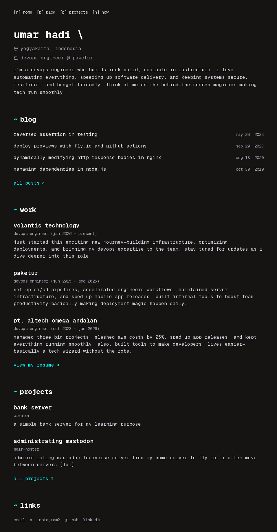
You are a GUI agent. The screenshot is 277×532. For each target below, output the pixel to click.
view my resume (37, 365)
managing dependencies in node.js (60, 169)
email (19, 519)
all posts (29, 183)
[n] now (100, 12)
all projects (34, 478)
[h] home (23, 12)
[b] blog (46, 12)
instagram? (48, 519)
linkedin (92, 519)
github (71, 519)
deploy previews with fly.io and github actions (80, 146)
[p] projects (74, 12)
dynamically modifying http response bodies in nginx (87, 157)
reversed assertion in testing (56, 134)
